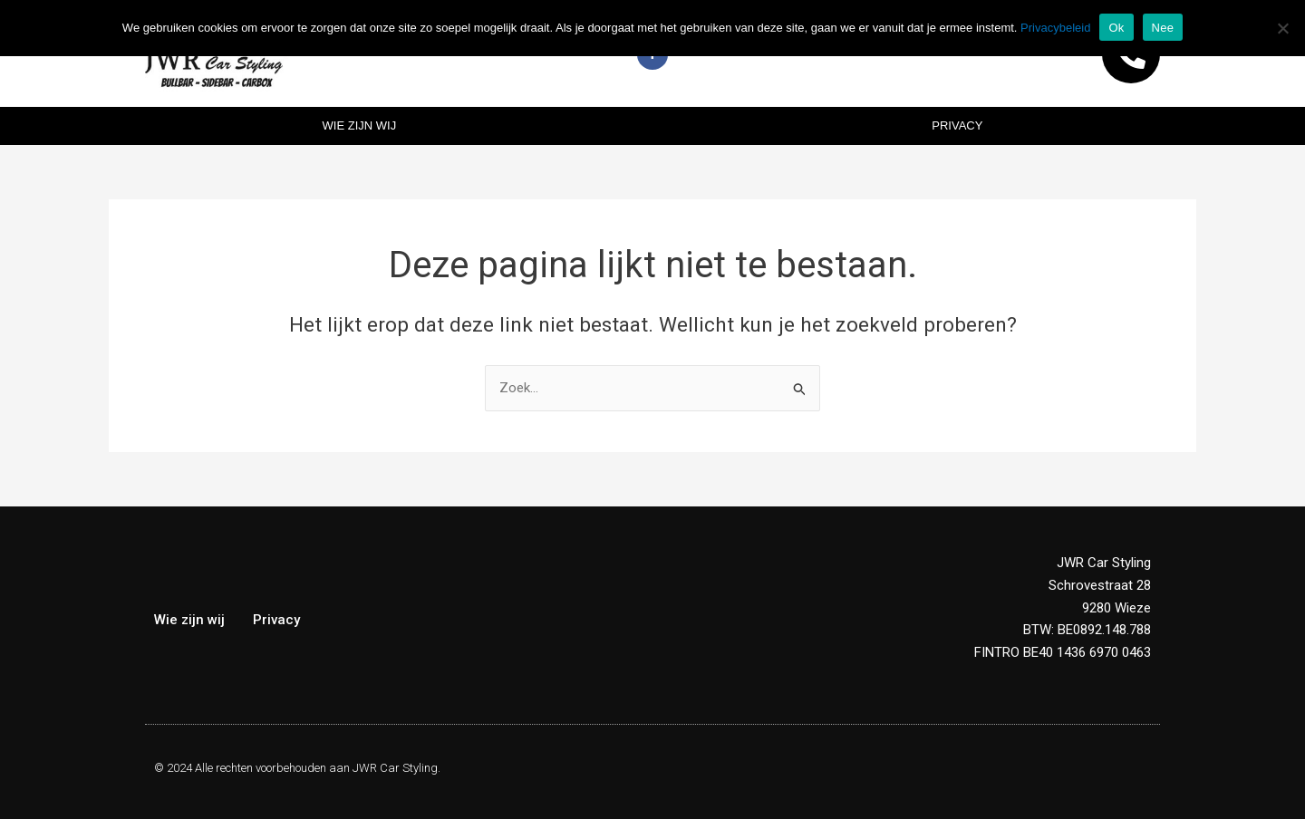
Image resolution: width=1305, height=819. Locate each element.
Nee (1163, 27)
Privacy (957, 125)
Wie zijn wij (360, 125)
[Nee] (1282, 28)
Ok (1116, 27)
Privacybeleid (1055, 27)
